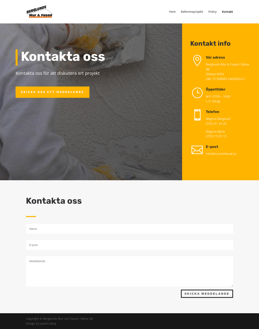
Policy (212, 12)
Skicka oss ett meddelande (52, 92)
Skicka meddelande (207, 293)
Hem (172, 12)
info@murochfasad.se (222, 154)
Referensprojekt (192, 12)
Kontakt (227, 12)
